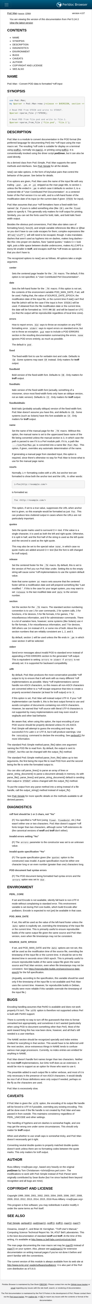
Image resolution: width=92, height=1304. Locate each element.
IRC (42, 1297)
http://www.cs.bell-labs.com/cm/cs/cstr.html (53, 1239)
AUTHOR (17, 62)
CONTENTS (17, 30)
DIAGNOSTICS (20, 48)
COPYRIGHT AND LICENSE (27, 65)
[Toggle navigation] (6, 4)
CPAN (27, 13)
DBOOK (43, 1284)
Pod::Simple (44, 166)
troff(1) (64, 150)
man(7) (76, 1223)
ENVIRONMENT (21, 51)
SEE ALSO (18, 69)
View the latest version (21, 23)
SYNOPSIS (18, 41)
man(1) (39, 150)
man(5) (69, 1245)
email (13, 1288)
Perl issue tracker (17, 1297)
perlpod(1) (76, 735)
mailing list (32, 1297)
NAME (15, 37)
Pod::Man (12, 13)
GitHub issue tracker (79, 1284)
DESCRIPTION (20, 44)
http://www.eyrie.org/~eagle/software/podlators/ (31, 1265)
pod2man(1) (39, 1223)
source (21, 13)
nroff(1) (17, 150)
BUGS (15, 55)
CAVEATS (17, 58)
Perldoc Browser (72, 4)
